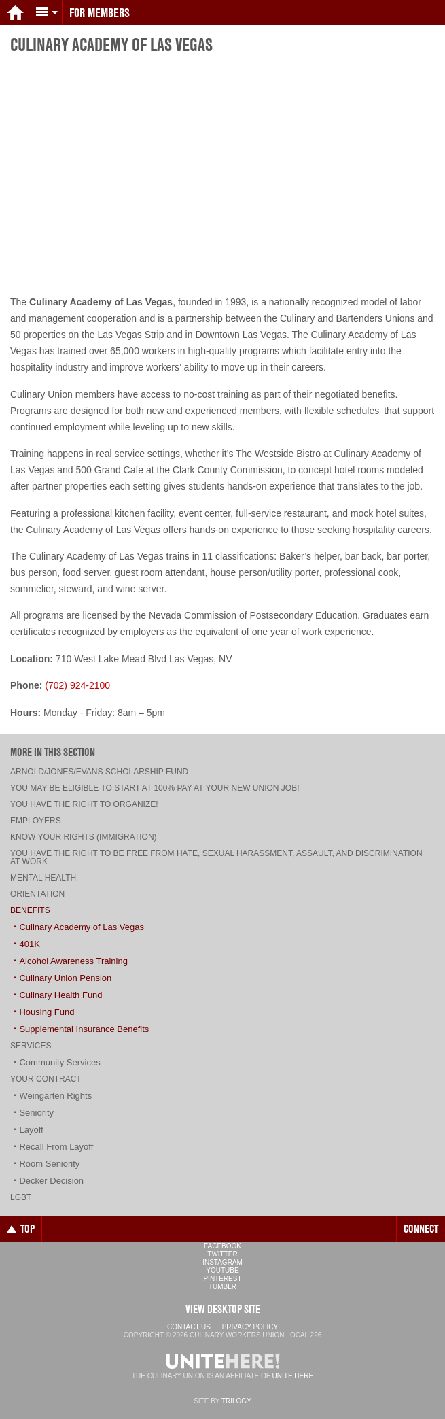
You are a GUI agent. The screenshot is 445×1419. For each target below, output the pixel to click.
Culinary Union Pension (65, 978)
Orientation (37, 894)
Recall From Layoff (56, 1147)
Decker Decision (51, 1181)
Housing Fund (46, 1012)
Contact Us (189, 1327)
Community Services (59, 1062)
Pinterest (222, 1278)
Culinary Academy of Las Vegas (81, 927)
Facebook (222, 1246)
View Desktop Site (222, 1308)
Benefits (30, 910)
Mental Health (43, 878)
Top (21, 1228)
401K (29, 944)
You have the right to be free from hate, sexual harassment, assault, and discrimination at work (216, 857)
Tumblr (222, 1286)
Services (30, 1045)
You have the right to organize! (84, 804)
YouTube (222, 1270)
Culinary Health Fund (60, 995)
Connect (421, 1228)
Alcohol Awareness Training (73, 961)
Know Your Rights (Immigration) (83, 837)
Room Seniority (49, 1164)
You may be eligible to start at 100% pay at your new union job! (154, 788)
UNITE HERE (293, 1376)
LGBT (20, 1197)
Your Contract (46, 1079)
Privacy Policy (250, 1327)
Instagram (222, 1262)
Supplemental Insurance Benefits (84, 1029)
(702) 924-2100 (77, 685)
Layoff (31, 1130)
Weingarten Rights (55, 1096)
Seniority (36, 1113)
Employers (35, 820)
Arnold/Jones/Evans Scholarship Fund (99, 771)
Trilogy (236, 1401)
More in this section (52, 752)
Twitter (222, 1254)
